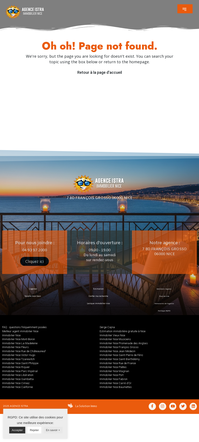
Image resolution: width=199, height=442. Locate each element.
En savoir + (53, 430)
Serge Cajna (107, 327)
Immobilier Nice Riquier (16, 367)
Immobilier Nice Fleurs (15, 347)
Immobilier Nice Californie (17, 387)
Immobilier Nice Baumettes (116, 387)
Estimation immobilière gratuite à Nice (122, 331)
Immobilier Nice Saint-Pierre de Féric (121, 355)
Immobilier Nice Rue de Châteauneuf (24, 351)
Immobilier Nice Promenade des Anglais (124, 343)
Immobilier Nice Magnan (114, 371)
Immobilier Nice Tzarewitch (18, 359)
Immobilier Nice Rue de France (118, 363)
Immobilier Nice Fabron (113, 379)
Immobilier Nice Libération (17, 375)
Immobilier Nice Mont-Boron (18, 339)
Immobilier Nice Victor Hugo (18, 355)
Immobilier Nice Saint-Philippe (20, 363)
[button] (185, 8)
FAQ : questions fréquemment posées (24, 327)
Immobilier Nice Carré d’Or (116, 383)
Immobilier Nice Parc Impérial (20, 371)
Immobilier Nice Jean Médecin (117, 351)
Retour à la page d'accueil (99, 72)
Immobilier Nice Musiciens (115, 339)
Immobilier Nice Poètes (113, 367)
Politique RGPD (164, 310)
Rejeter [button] (34, 430)
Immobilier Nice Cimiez (16, 383)
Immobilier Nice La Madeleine (19, 343)
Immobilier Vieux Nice (112, 335)
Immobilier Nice (11, 335)
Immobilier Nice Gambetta (18, 379)
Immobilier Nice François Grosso (119, 347)
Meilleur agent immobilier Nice (20, 331)
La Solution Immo (85, 405)
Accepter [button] (17, 430)
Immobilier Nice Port (112, 375)
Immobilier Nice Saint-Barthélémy (120, 359)
